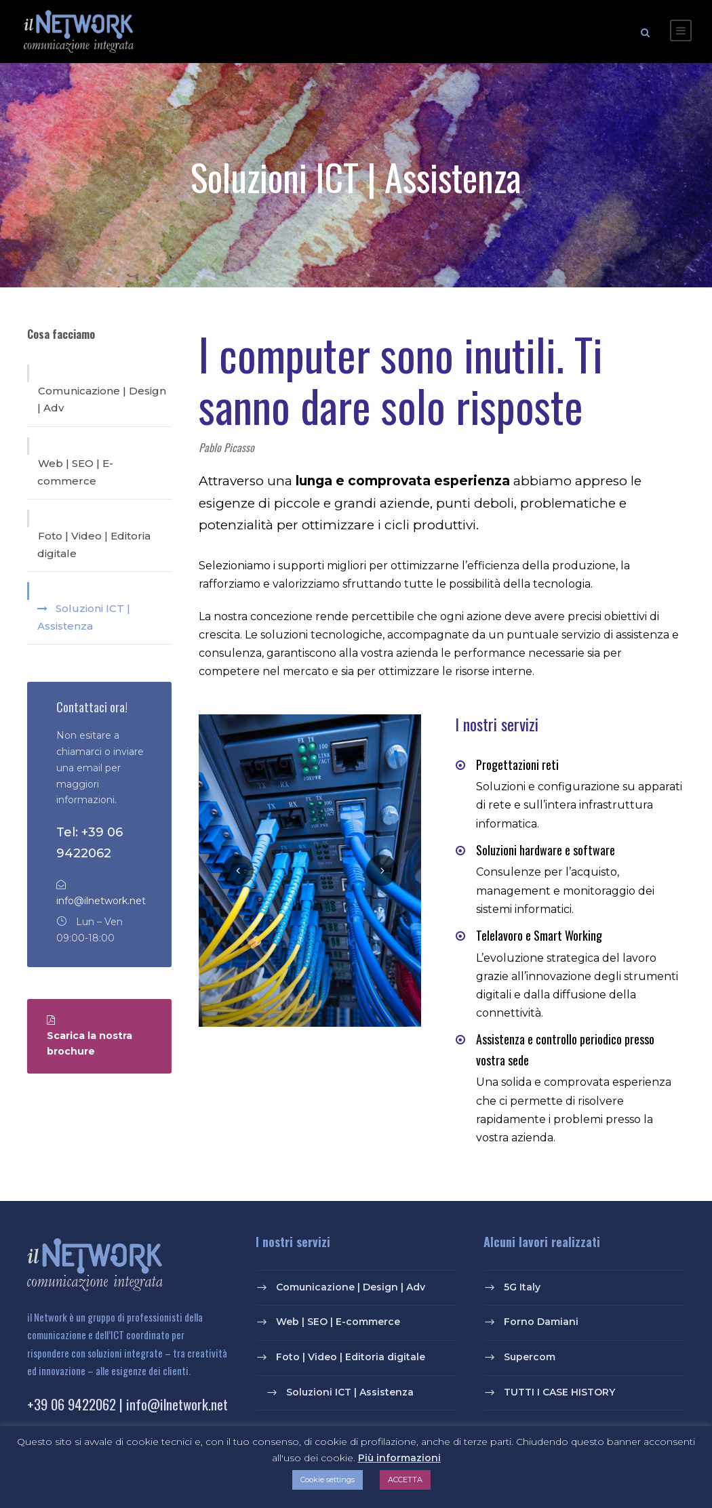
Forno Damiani (541, 1324)
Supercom (529, 1359)
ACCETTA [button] (405, 1479)
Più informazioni (399, 1458)
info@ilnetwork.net (101, 903)
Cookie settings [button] (327, 1479)
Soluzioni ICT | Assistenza (83, 619)
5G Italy (522, 1289)
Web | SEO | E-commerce (75, 474)
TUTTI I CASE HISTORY (559, 1394)
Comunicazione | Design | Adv (101, 401)
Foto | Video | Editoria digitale (94, 546)
